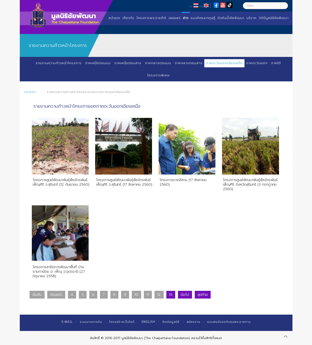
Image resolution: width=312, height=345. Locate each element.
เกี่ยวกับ (128, 18)
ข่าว (186, 18)
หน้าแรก (114, 18)
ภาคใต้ (276, 63)
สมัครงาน (193, 322)
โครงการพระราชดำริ (151, 18)
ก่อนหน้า (56, 294)
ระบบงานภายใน (91, 322)
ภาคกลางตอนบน (158, 63)
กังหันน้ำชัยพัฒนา (231, 18)
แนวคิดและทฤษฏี (203, 18)
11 (148, 294)
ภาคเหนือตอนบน (98, 63)
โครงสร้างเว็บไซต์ (122, 322)
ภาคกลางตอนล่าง (188, 63)
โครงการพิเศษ (158, 75)
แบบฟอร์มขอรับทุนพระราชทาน (229, 322)
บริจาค (252, 18)
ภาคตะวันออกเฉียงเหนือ (224, 63)
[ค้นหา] (265, 5)
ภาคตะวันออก (256, 63)
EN (201, 6)
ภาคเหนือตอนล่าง (127, 63)
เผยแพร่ (175, 18)
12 (159, 294)
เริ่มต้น (37, 294)
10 (136, 294)
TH (190, 6)
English (148, 322)
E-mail (67, 322)
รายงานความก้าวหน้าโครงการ (59, 63)
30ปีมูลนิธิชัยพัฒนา (274, 18)
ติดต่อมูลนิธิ (171, 322)
